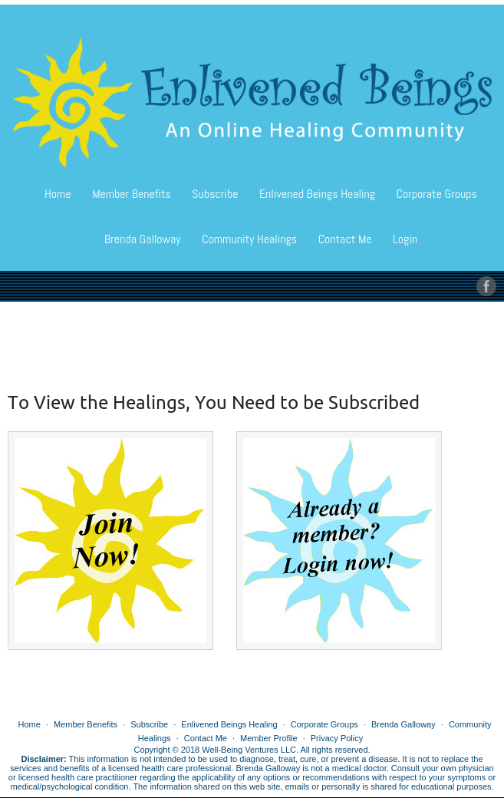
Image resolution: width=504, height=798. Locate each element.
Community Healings (249, 239)
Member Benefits (131, 194)
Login (405, 239)
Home (57, 194)
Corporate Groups (436, 194)
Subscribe (215, 194)
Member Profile (269, 738)
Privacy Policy (337, 738)
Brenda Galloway (142, 239)
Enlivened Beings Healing (317, 194)
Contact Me (345, 239)
